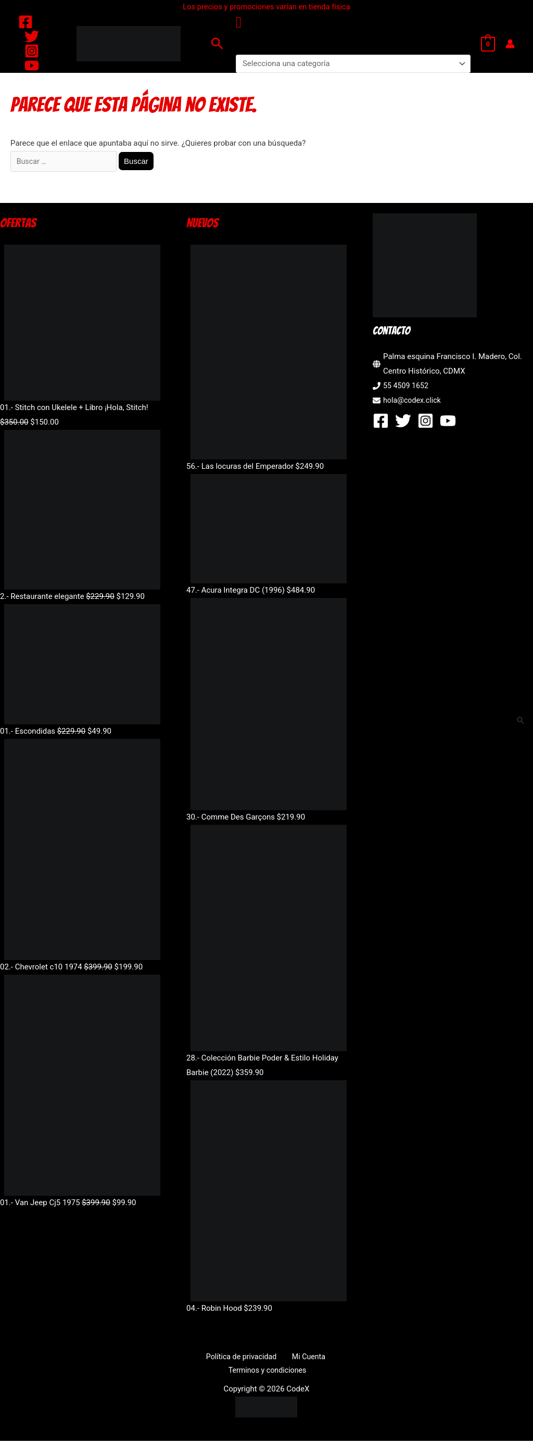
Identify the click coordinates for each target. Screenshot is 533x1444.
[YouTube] (31, 65)
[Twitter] (31, 36)
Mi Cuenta (305, 1358)
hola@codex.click (413, 401)
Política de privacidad (243, 1358)
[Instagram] (31, 51)
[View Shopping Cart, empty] (488, 43)
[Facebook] (25, 22)
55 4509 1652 (407, 387)
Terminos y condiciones (268, 1372)
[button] (217, 43)
